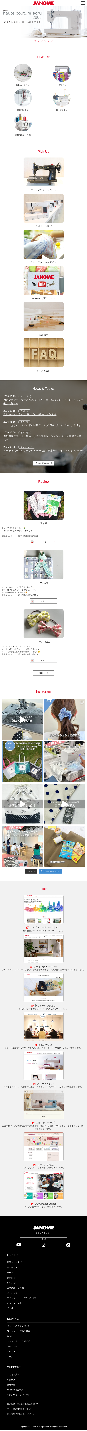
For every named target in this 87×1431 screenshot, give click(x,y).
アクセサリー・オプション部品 (21, 1298)
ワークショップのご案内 (18, 1331)
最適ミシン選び (14, 1262)
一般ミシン (12, 1272)
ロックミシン (13, 1283)
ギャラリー (12, 1346)
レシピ (43, 542)
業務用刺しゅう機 (15, 1288)
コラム (10, 1356)
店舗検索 (11, 1379)
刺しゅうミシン (14, 1267)
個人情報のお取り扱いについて (22, 1414)
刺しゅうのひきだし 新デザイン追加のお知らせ (30, 414)
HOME (43, 1239)
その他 (10, 1308)
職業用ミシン (13, 1277)
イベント (11, 1351)
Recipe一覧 (43, 673)
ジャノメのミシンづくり (18, 1326)
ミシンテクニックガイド (18, 1341)
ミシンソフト (13, 1293)
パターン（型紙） (15, 1303)
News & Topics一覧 (44, 463)
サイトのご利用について (19, 1409)
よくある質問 (13, 1374)
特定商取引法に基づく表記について (22, 1404)
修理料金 (11, 1384)
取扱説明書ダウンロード (18, 1394)
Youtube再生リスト (16, 1390)
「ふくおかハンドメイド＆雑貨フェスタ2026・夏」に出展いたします (42, 425)
